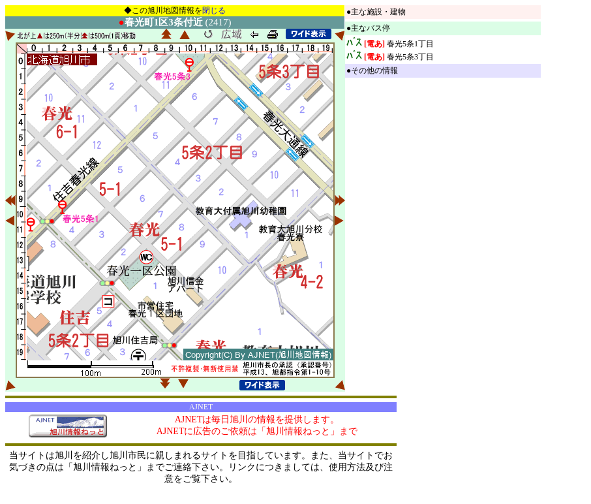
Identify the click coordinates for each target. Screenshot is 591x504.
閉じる (214, 10)
